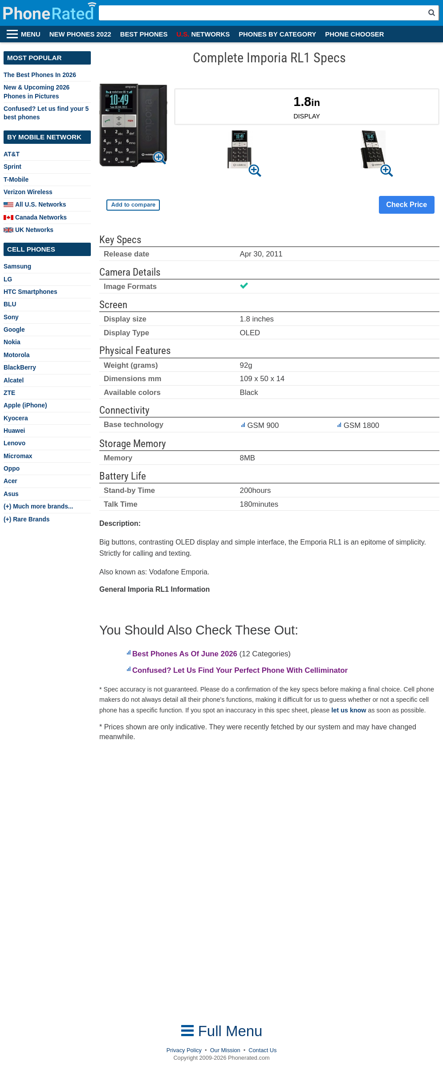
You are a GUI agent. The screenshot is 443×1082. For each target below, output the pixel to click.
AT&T (12, 154)
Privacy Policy (184, 1050)
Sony (11, 317)
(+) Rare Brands (26, 519)
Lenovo (14, 443)
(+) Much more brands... (38, 506)
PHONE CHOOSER (354, 34)
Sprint (12, 166)
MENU (31, 34)
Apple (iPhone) (25, 405)
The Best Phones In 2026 (40, 74)
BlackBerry (20, 367)
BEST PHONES (144, 34)
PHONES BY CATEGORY (277, 34)
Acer (10, 480)
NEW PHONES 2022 (80, 34)
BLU (10, 304)
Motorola (16, 354)
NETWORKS (203, 34)
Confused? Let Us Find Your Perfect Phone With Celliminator (240, 670)
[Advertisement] (170, 882)
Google (14, 329)
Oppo (12, 468)
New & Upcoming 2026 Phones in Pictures (36, 91)
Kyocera (16, 418)
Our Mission (225, 1050)
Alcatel (14, 380)
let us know (348, 710)
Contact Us (262, 1050)
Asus (11, 493)
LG (8, 279)
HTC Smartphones (30, 291)
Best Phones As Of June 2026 (184, 654)
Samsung (17, 266)
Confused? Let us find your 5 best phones (46, 113)
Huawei (14, 430)
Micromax (18, 456)
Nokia (12, 342)
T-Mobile (16, 179)
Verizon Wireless (28, 191)
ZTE (9, 392)
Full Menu (222, 1031)
